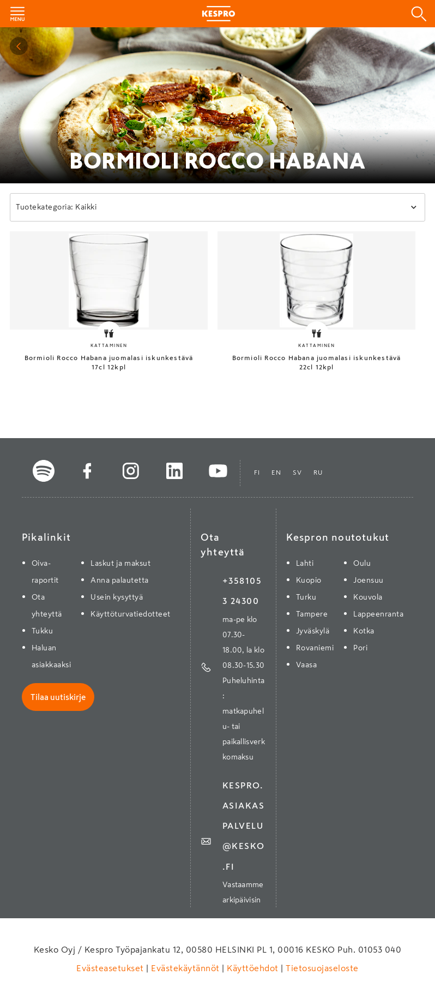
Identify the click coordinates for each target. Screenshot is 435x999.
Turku (306, 597)
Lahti (305, 563)
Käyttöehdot (253, 968)
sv (298, 472)
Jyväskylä (313, 631)
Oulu (362, 563)
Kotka (363, 631)
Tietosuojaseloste (321, 968)
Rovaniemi (315, 647)
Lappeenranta (378, 614)
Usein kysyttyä (116, 597)
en (276, 472)
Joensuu (368, 580)
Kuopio (309, 580)
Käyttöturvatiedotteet (130, 614)
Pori (360, 647)
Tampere (312, 614)
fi (257, 472)
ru (318, 472)
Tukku (42, 631)
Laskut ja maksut (120, 563)
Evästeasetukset (111, 968)
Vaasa (306, 664)
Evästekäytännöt (185, 968)
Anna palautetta (119, 580)
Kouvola (368, 597)
